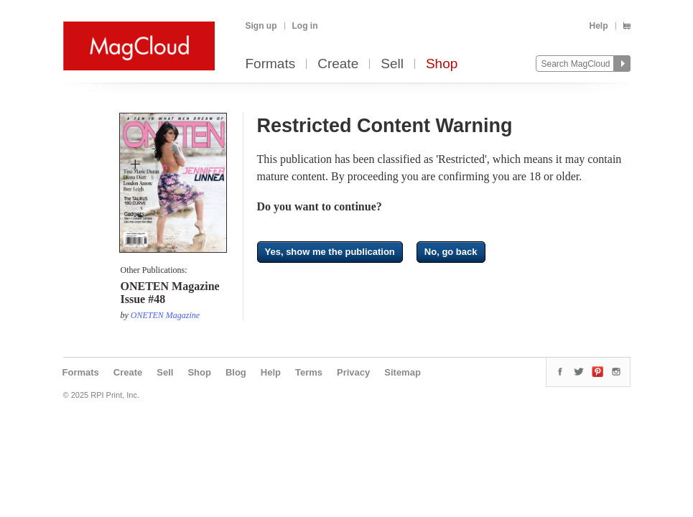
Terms (308, 372)
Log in (305, 26)
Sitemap (402, 372)
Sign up (261, 26)
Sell (392, 64)
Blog (235, 372)
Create (337, 64)
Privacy (353, 372)
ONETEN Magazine (165, 315)
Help (598, 26)
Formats (271, 64)
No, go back (451, 251)
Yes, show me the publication (330, 251)
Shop (441, 64)
